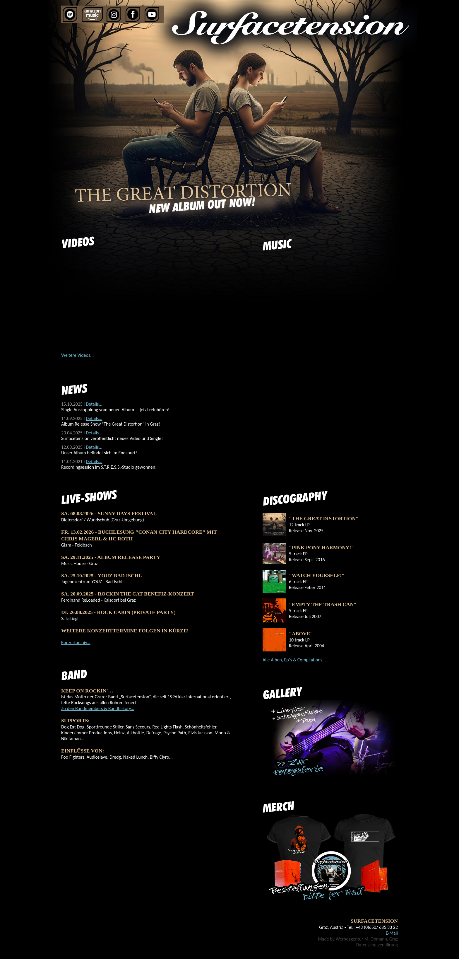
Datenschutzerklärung (377, 945)
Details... (94, 404)
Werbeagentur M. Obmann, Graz (367, 939)
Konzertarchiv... (75, 642)
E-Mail (392, 933)
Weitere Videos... (77, 355)
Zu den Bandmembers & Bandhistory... (97, 708)
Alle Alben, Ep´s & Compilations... (294, 660)
